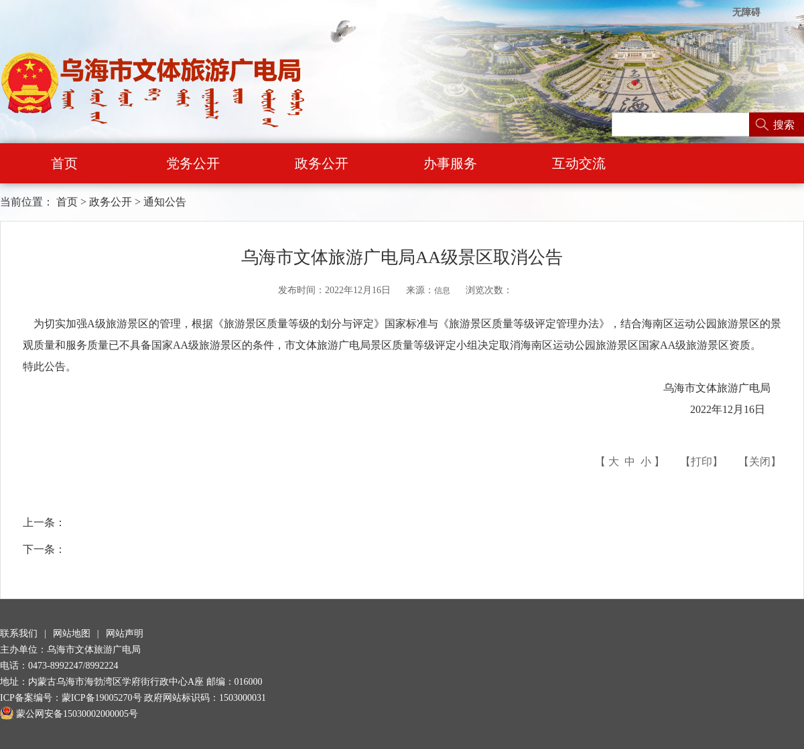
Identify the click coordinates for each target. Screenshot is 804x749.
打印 (701, 461)
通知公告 (164, 201)
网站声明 (124, 634)
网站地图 (71, 634)
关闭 (759, 461)
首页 (64, 163)
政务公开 (321, 163)
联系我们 (19, 634)
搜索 (784, 125)
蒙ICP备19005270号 (102, 698)
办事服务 (450, 163)
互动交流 (579, 163)
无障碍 (746, 12)
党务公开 (193, 163)
